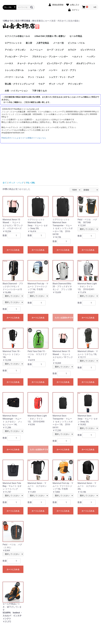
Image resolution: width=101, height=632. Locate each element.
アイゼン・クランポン (15, 50)
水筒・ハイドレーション (16, 90)
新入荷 (29, 43)
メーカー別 (58, 43)
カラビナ (72, 50)
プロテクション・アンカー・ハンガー (50, 56)
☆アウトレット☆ (13, 43)
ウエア (41, 84)
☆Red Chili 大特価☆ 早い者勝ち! (49, 36)
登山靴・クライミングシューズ (19, 84)
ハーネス (9, 63)
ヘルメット (77, 56)
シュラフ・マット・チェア (61, 77)
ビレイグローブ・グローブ (59, 63)
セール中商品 (75, 36)
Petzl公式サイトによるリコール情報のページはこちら (23, 138)
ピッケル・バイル (76, 43)
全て (5, 182)
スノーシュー (36, 50)
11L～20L (30, 182)
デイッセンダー (75, 84)
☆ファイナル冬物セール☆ (17, 36)
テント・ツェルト (36, 77)
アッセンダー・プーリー (16, 56)
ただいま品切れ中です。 (64, 318)
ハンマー (53, 70)
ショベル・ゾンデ (36, 70)
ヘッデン (91, 56)
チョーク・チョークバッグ (30, 63)
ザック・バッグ (56, 84)
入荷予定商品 (42, 43)
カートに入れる (13, 250)
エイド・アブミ (69, 70)
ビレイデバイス (87, 50)
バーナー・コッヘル (14, 77)
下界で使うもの (39, 90)
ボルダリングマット (85, 63)
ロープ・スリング (55, 50)
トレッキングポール (14, 70)
